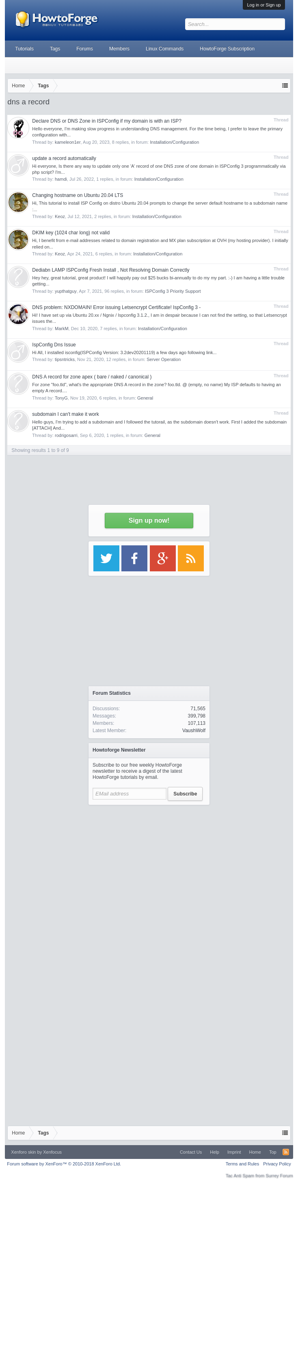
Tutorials (24, 49)
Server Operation (164, 359)
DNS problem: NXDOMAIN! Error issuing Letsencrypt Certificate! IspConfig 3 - (116, 307)
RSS (286, 1152)
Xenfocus (52, 1152)
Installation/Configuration (157, 253)
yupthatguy (66, 291)
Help (214, 1152)
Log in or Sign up (264, 4)
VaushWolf (193, 730)
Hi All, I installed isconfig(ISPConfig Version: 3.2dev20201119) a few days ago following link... (124, 352)
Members (119, 49)
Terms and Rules (242, 1163)
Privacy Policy (277, 1163)
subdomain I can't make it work (65, 414)
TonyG (61, 398)
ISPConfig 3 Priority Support (173, 291)
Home (255, 1152)
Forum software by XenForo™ (64, 1163)
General (145, 398)
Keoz (60, 253)
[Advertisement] (149, 885)
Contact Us (191, 1152)
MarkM (62, 328)
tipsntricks (65, 359)
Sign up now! (149, 520)
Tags (55, 49)
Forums (84, 49)
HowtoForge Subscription (227, 49)
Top (272, 1152)
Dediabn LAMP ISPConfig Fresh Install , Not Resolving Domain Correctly (110, 270)
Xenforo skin (23, 1152)
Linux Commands (165, 49)
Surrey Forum (279, 1175)
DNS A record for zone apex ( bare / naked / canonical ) (91, 377)
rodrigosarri (66, 435)
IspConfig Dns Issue (54, 345)
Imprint (234, 1152)
